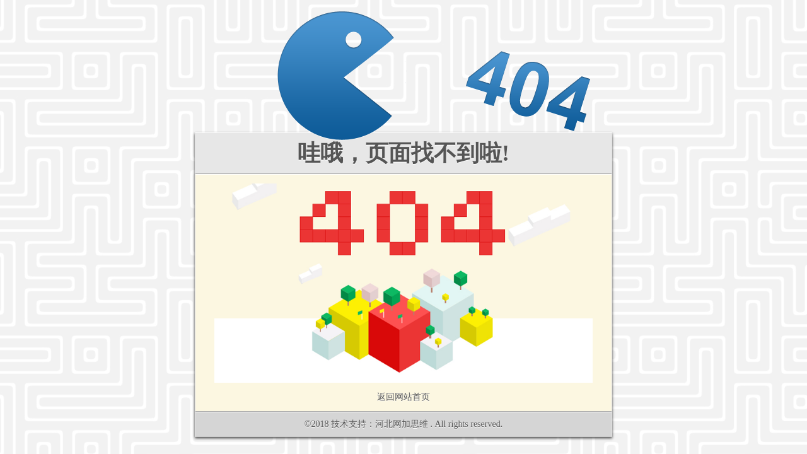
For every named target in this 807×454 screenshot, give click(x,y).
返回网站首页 (403, 397)
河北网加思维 (401, 424)
